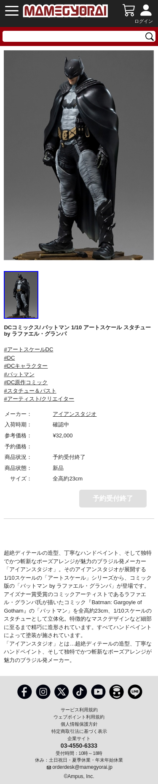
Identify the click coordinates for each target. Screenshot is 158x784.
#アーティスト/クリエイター (39, 399)
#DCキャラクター (26, 366)
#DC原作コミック (26, 382)
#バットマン (19, 374)
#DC (9, 358)
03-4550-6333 (79, 745)
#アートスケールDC (28, 349)
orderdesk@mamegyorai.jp (82, 767)
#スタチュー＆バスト (30, 391)
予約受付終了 (113, 498)
